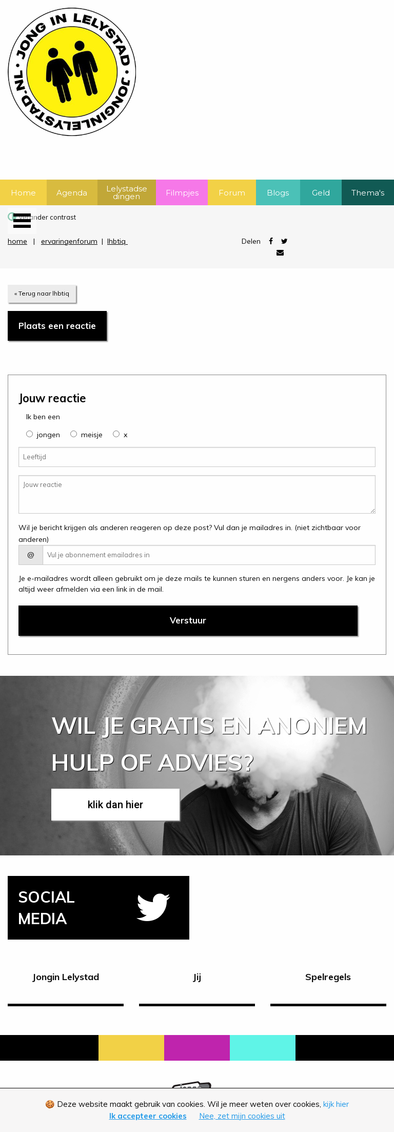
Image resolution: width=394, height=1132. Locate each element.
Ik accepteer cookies (148, 1116)
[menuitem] (23, 192)
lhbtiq (117, 241)
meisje (92, 434)
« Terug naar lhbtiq (41, 293)
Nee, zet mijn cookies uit (242, 1116)
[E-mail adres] (209, 555)
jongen (48, 434)
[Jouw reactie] (197, 494)
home (17, 241)
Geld (321, 193)
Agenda (71, 193)
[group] (29, 434)
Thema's (367, 193)
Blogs (278, 193)
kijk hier (336, 1104)
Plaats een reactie (57, 325)
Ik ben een (43, 416)
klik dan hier (115, 804)
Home (23, 193)
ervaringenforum (69, 241)
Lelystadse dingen (126, 192)
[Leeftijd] (197, 457)
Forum (232, 193)
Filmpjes (182, 193)
